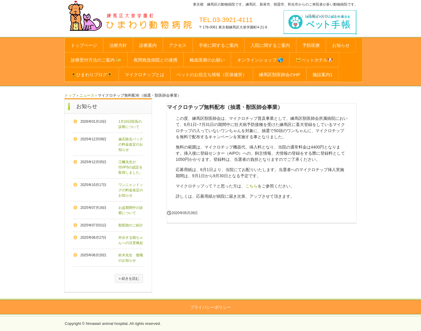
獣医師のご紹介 (130, 225)
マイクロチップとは (144, 74)
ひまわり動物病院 (160, 22)
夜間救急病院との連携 (155, 59)
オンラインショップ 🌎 (260, 59)
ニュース (86, 95)
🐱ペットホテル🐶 (314, 59)
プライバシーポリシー (210, 307)
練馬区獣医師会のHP (279, 74)
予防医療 (311, 45)
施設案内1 (322, 74)
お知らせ (341, 45)
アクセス (178, 45)
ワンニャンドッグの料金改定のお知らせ (130, 190)
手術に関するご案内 (218, 45)
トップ (70, 95)
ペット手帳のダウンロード (320, 16)
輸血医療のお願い (207, 59)
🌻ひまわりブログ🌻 (92, 74)
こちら (251, 186)
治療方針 (118, 45)
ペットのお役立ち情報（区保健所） (212, 74)
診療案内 (148, 45)
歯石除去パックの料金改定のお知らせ (130, 144)
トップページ (84, 45)
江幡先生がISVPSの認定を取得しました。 (130, 167)
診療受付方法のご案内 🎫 (96, 59)
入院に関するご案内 (270, 45)
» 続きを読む (129, 279)
